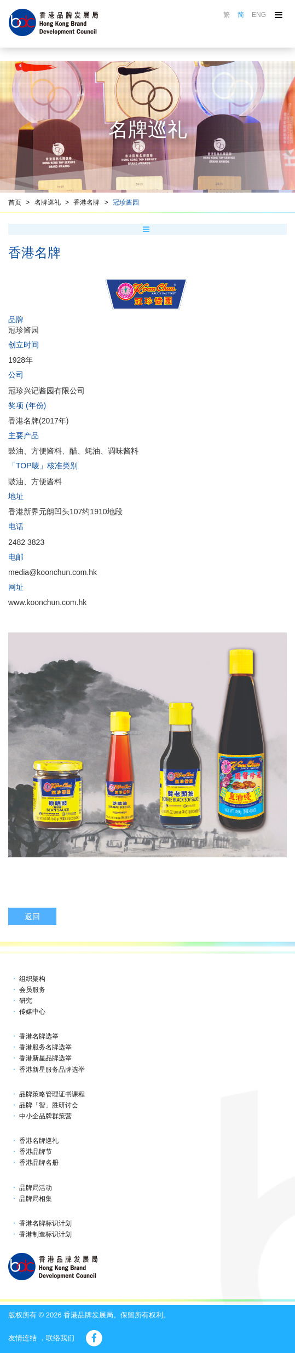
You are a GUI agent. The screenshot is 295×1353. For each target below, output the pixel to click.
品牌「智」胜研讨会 (48, 1105)
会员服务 (32, 990)
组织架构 (32, 979)
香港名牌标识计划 (45, 1223)
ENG (259, 15)
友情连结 (22, 1338)
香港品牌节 (35, 1151)
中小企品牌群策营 (45, 1116)
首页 (14, 202)
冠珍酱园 (126, 202)
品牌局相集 (35, 1199)
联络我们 (60, 1338)
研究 (25, 1000)
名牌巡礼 (47, 202)
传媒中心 (32, 1011)
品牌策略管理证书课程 (52, 1094)
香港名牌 (86, 202)
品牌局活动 (35, 1188)
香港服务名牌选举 (45, 1047)
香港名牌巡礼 (39, 1141)
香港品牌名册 (39, 1162)
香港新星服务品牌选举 (52, 1069)
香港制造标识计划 (45, 1234)
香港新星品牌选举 (45, 1058)
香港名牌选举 (39, 1036)
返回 (32, 916)
